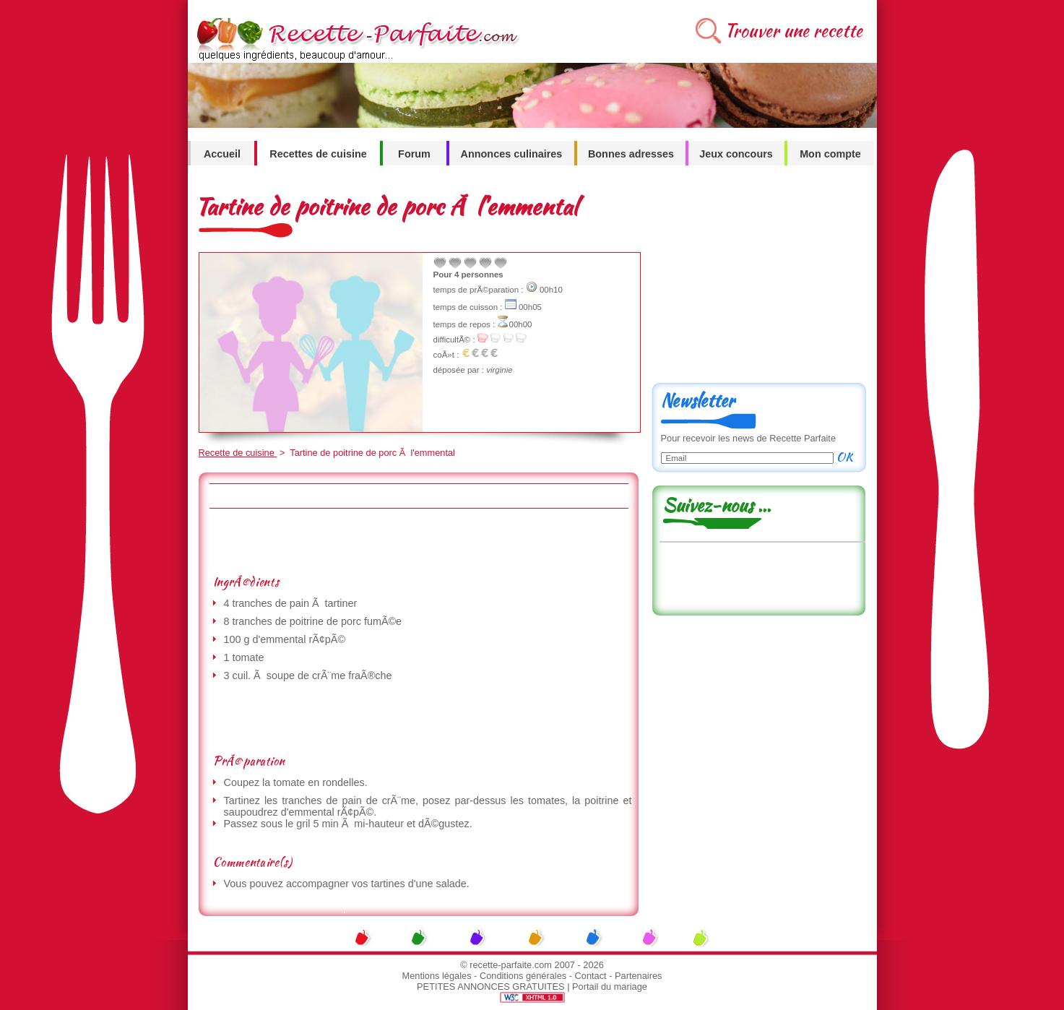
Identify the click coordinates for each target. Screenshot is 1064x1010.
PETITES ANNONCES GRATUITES (491, 986)
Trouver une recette (793, 30)
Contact (591, 975)
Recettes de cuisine (317, 154)
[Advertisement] (418, 541)
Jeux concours (736, 154)
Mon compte (830, 154)
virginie (499, 370)
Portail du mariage (609, 986)
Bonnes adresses (631, 154)
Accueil (222, 154)
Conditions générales (523, 975)
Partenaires (638, 975)
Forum (414, 154)
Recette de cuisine (238, 452)
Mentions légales (437, 975)
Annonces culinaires (512, 154)
